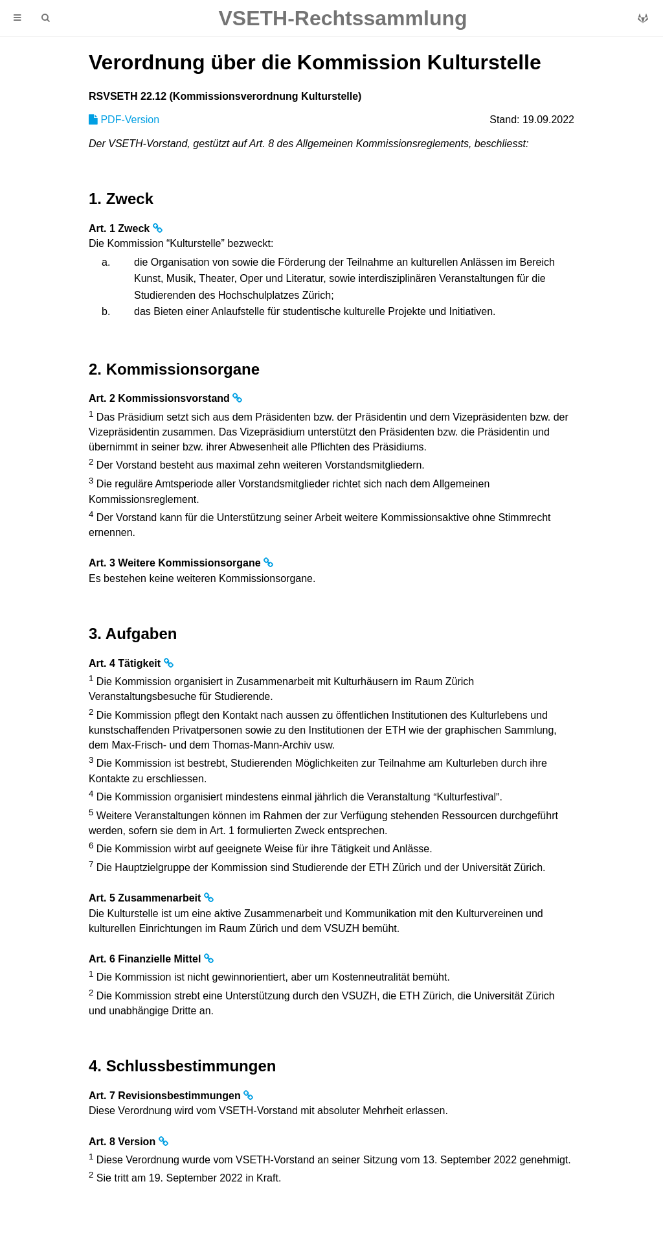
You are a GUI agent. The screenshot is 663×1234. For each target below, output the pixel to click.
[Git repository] (643, 18)
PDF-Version (124, 119)
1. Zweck (121, 198)
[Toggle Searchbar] (45, 18)
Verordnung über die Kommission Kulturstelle (315, 62)
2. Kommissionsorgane (174, 369)
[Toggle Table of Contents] (17, 18)
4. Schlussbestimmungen (182, 1066)
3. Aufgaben (133, 633)
